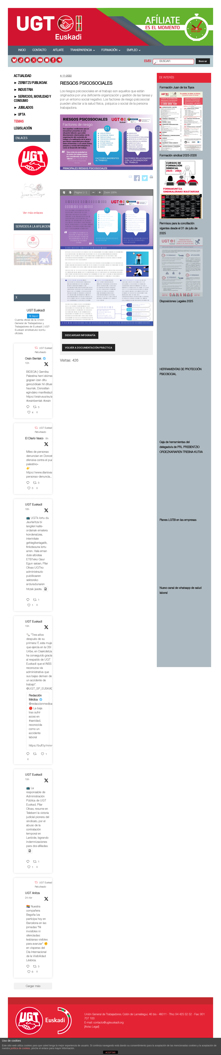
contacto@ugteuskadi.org (108, 1023)
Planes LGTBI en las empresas (178, 520)
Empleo (134, 50)
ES (145, 61)
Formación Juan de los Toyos (177, 87)
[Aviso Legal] (91, 1027)
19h (27, 626)
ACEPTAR (110, 1052)
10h (27, 363)
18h (27, 509)
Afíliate (58, 50)
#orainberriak (34, 401)
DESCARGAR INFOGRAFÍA (80, 335)
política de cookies (20, 1048)
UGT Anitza (32, 893)
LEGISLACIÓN (23, 128)
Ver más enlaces (33, 213)
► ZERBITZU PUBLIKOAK (30, 83)
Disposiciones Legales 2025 (176, 301)
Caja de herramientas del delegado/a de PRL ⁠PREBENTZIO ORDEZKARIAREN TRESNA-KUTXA (181, 447)
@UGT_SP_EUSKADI (40, 688)
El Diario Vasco (34, 438)
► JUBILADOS (23, 108)
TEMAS (19, 122)
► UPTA (19, 115)
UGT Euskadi (33, 504)
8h (47, 439)
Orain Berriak (33, 358)
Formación (110, 50)
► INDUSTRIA (23, 90)
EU (149, 61)
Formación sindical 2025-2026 (178, 155)
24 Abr (28, 898)
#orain (47, 401)
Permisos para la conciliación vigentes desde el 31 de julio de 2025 (178, 228)
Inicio (22, 50)
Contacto (39, 50)
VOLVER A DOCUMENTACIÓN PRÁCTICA (88, 347)
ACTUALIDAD (22, 76)
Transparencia (82, 50)
